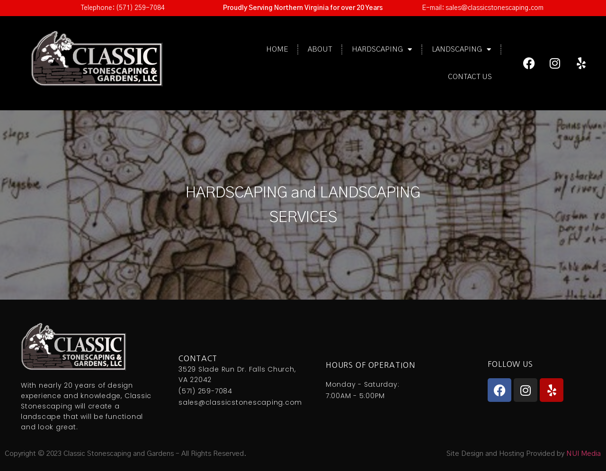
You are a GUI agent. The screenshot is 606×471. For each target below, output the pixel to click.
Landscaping (461, 49)
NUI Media (583, 453)
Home (277, 49)
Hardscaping (382, 49)
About (320, 49)
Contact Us (470, 76)
